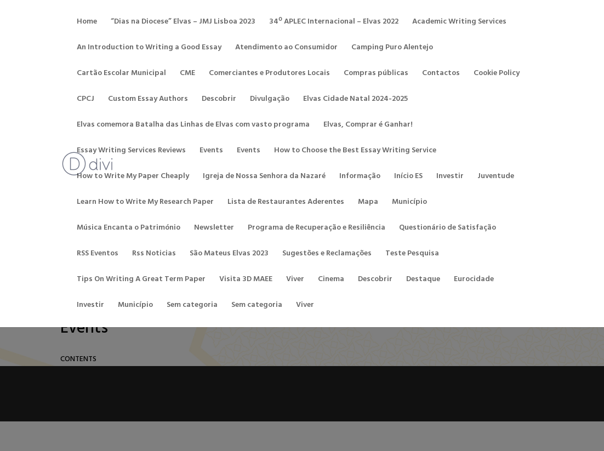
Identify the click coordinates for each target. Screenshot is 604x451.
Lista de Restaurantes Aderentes (285, 203)
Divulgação (269, 100)
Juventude (495, 177)
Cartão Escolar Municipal (121, 74)
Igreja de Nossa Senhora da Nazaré (264, 177)
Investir (450, 177)
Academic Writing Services (459, 23)
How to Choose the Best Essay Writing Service (355, 152)
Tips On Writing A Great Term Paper (141, 281)
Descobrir (219, 100)
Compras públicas (376, 74)
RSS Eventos (97, 255)
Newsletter (214, 229)
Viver (295, 281)
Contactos (441, 74)
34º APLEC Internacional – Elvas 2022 (333, 23)
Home (87, 23)
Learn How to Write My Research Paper (145, 203)
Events (211, 152)
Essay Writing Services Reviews (131, 152)
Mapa (368, 203)
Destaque (423, 281)
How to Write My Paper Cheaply (133, 177)
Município (409, 203)
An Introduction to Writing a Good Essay (149, 49)
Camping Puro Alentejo (392, 49)
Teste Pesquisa (412, 255)
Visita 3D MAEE (245, 281)
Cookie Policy (497, 74)
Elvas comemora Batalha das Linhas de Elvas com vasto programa (193, 126)
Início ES (408, 177)
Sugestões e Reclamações (327, 255)
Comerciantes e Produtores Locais (269, 74)
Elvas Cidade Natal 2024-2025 (355, 100)
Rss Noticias (154, 255)
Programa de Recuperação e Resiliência (316, 229)
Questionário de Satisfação (447, 229)
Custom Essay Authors (148, 100)
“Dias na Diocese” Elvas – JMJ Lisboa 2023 (183, 23)
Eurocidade (474, 281)
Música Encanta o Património (128, 229)
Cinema (331, 281)
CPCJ (85, 100)
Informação (359, 177)
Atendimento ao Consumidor (286, 49)
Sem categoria (192, 306)
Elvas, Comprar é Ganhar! (368, 126)
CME (187, 74)
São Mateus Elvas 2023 (229, 255)
